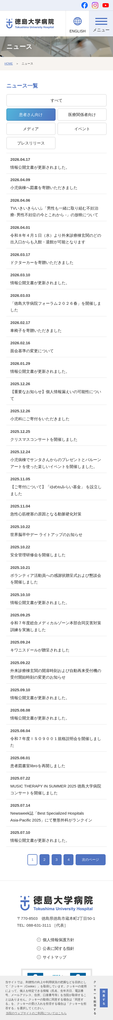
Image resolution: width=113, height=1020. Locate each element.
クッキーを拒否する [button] (95, 997)
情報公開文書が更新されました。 (40, 167)
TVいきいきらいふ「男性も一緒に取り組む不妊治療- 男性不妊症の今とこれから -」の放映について (54, 211)
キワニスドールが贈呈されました (40, 650)
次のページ (90, 860)
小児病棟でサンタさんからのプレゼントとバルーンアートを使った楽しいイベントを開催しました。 (55, 463)
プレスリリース (31, 143)
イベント (82, 129)
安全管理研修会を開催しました (38, 555)
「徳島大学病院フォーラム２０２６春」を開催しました (55, 306)
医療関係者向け (82, 114)
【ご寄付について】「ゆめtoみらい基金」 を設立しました (56, 490)
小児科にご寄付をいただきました (40, 419)
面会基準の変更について (32, 351)
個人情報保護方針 (58, 940)
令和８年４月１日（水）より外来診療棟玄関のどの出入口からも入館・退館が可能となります (55, 238)
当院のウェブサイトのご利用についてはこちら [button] (36, 1013)
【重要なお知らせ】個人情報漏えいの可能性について (55, 395)
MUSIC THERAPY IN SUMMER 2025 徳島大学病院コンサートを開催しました (55, 789)
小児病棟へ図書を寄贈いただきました (43, 187)
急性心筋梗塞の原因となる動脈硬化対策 (45, 514)
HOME (8, 63)
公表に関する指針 (58, 948)
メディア (31, 129)
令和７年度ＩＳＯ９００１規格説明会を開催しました (55, 742)
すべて (56, 100)
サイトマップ (54, 957)
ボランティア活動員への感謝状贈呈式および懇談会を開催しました (55, 578)
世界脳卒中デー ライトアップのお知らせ (46, 534)
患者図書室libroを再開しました (37, 765)
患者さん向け (31, 114)
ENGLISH (78, 31)
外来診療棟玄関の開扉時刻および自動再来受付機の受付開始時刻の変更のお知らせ (55, 674)
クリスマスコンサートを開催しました (43, 439)
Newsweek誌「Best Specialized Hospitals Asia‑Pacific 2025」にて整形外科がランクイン (51, 816)
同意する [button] (103, 997)
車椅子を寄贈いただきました (36, 330)
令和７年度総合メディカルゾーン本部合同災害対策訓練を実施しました (55, 626)
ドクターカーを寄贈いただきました (41, 262)
